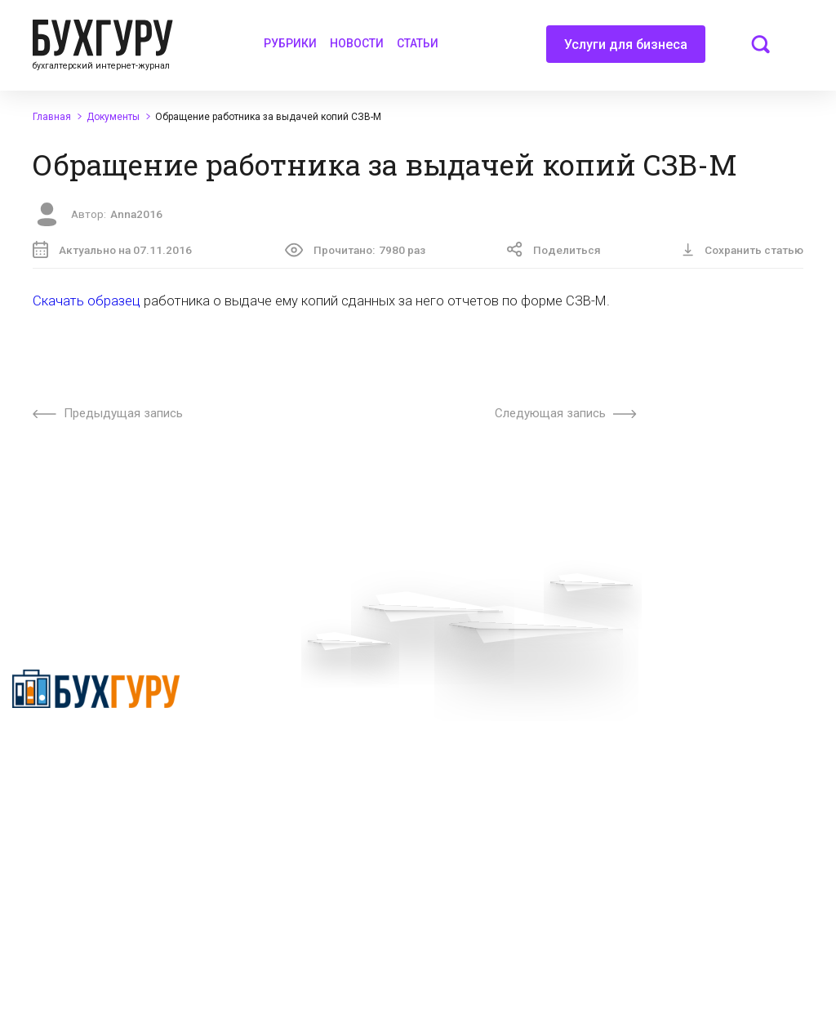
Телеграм (271, 754)
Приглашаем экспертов (308, 725)
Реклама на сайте (697, 696)
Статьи (417, 43)
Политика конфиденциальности (69, 757)
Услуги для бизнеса (625, 50)
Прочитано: (355, 250)
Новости (357, 43)
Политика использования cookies (516, 803)
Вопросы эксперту (294, 696)
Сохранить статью (742, 249)
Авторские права (696, 725)
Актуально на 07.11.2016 (112, 249)
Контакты (271, 783)
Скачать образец (86, 301)
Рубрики (290, 43)
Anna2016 (136, 213)
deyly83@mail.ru (505, 933)
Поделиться (554, 249)
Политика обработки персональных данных (508, 761)
